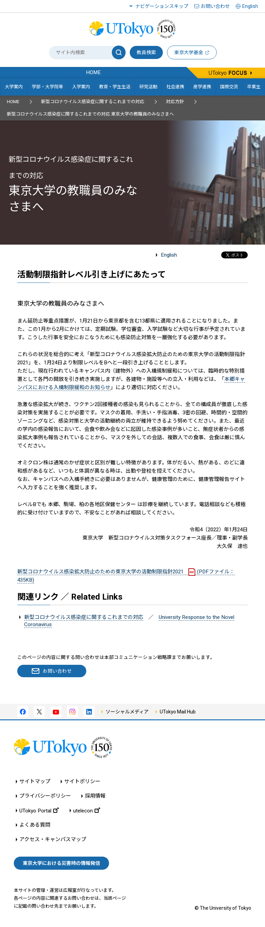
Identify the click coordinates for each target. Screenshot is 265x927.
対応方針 (175, 101)
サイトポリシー (82, 781)
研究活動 (148, 86)
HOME (13, 101)
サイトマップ (34, 781)
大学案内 (14, 86)
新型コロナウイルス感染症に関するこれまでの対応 (92, 101)
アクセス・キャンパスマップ (52, 839)
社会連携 (175, 86)
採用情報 (95, 796)
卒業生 (254, 86)
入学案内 (81, 86)
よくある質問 (34, 825)
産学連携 (202, 86)
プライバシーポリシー (45, 796)
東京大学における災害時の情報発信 (61, 863)
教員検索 (146, 52)
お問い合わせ (215, 6)
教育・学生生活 (114, 86)
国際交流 (229, 86)
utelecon (86, 810)
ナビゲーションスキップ (161, 6)
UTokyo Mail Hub (178, 711)
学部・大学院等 (47, 86)
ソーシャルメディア (127, 711)
